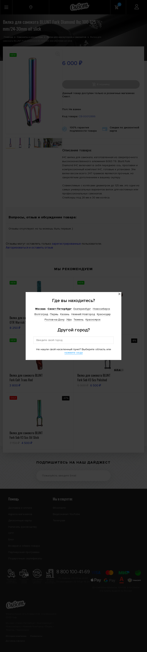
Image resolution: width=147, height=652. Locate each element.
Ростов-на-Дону (55, 319)
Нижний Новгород (83, 314)
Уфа (69, 319)
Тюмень (79, 319)
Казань (64, 314)
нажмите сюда (74, 352)
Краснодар (104, 314)
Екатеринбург (82, 308)
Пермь (54, 314)
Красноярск (93, 319)
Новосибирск (101, 308)
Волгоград (41, 314)
